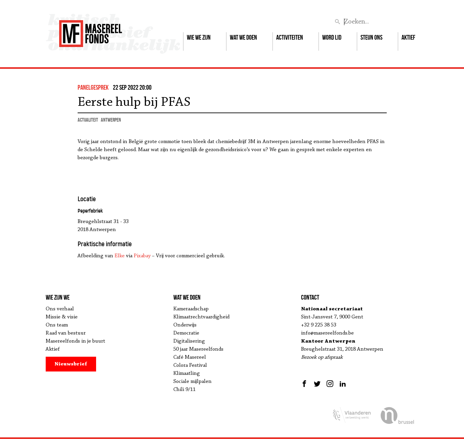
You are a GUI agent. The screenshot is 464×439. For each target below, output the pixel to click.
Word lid (331, 37)
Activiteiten (289, 37)
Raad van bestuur (66, 333)
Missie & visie (62, 317)
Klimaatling (186, 373)
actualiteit (88, 120)
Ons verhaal (60, 309)
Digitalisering (189, 341)
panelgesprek (93, 87)
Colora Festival (190, 365)
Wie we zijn (199, 37)
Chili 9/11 (184, 389)
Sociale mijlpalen (192, 381)
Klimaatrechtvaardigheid (201, 317)
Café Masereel (189, 357)
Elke (120, 256)
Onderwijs (185, 325)
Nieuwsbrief (70, 364)
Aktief (408, 37)
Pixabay (142, 256)
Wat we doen (243, 37)
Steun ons (371, 37)
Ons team (57, 325)
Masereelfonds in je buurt (75, 341)
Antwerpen (111, 120)
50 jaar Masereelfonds (198, 349)
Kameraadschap (191, 309)
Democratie (186, 333)
